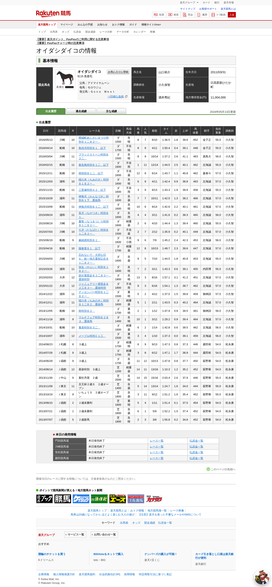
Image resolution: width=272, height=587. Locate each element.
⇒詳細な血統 (115, 96)
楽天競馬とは (228, 8)
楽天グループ (188, 2)
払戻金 (77, 31)
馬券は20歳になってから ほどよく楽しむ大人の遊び (103, 514)
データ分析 (122, 31)
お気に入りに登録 (118, 71)
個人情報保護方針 (64, 574)
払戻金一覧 (196, 440)
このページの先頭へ (223, 469)
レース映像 (177, 510)
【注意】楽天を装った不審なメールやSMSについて (169, 514)
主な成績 (111, 111)
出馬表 (54, 31)
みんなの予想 (85, 24)
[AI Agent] (261, 576)
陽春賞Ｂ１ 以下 (89, 248)
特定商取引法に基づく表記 (155, 574)
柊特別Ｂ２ (87, 310)
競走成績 (90, 31)
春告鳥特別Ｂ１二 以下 (94, 164)
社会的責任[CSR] (109, 574)
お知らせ (102, 24)
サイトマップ (187, 8)
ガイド (133, 24)
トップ (42, 31)
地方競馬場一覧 (157, 510)
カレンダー (139, 31)
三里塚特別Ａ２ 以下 (92, 189)
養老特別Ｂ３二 (89, 327)
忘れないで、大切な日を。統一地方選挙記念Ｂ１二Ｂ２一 (94, 258)
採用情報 (129, 574)
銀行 (216, 2)
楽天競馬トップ (47, 24)
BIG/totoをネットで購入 (108, 554)
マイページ (66, 24)
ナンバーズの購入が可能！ (160, 554)
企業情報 (43, 574)
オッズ (65, 31)
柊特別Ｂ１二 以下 (91, 173)
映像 (152, 31)
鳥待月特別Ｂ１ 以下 (92, 148)
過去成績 (81, 111)
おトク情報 (118, 24)
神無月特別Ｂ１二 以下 (94, 206)
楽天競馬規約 (87, 574)
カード (206, 2)
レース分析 (106, 31)
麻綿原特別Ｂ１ (89, 240)
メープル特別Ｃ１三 (92, 335)
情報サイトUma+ (151, 24)
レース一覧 (157, 440)
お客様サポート (208, 8)
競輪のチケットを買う (52, 554)
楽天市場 (229, 2)
